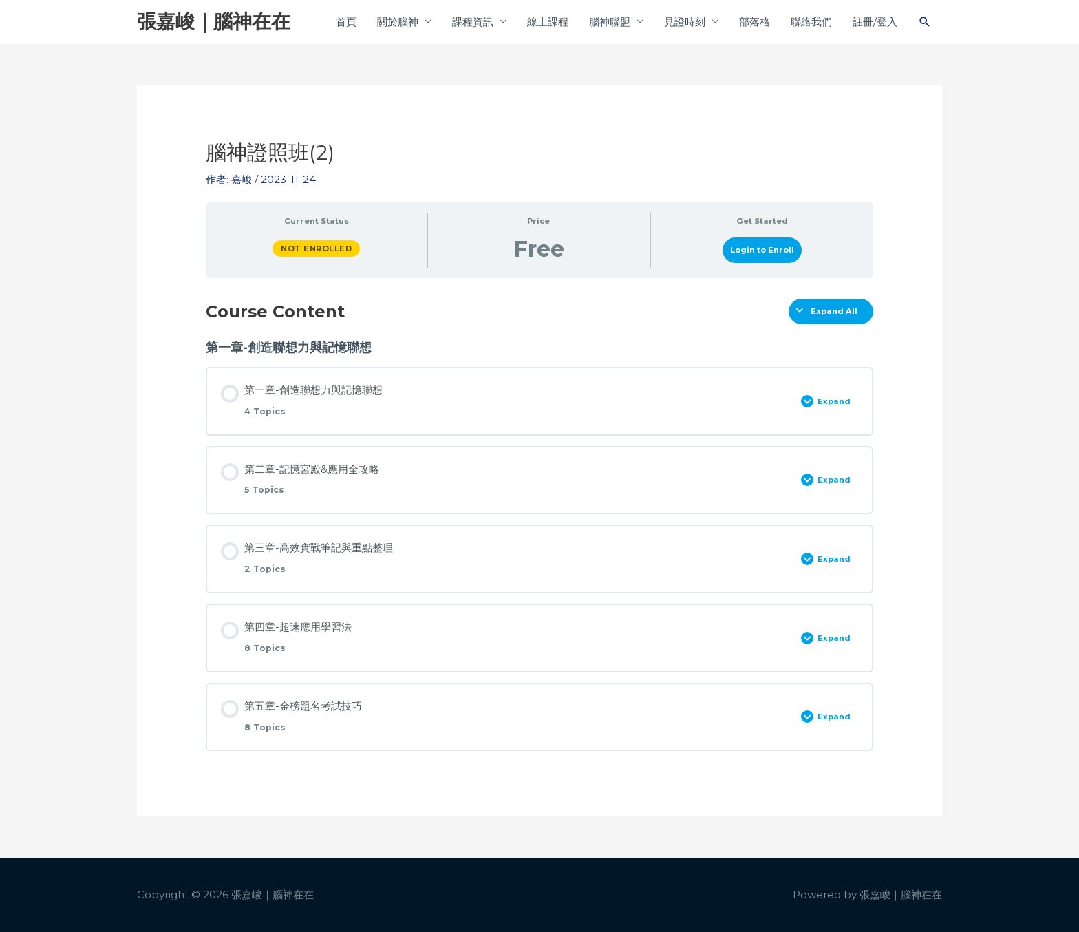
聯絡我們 (811, 21)
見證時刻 (684, 21)
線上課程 (547, 21)
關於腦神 (397, 21)
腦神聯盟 (609, 21)
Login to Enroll (762, 250)
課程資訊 (472, 21)
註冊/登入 (875, 21)
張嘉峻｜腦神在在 (213, 21)
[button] (925, 22)
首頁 (346, 21)
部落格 (754, 21)
